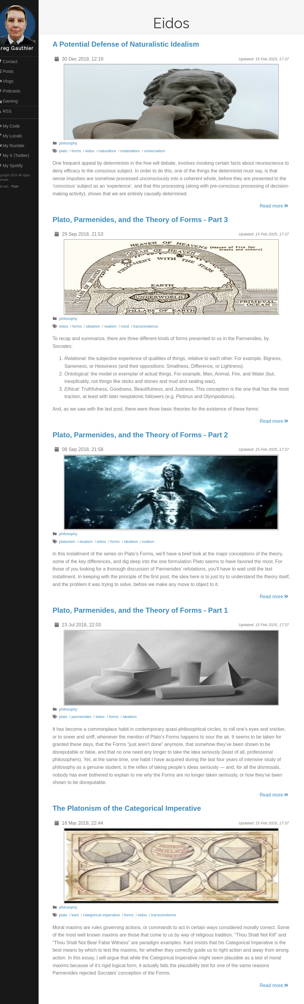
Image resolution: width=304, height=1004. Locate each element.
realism (113, 326)
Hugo (20, 186)
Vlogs (11, 81)
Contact (13, 61)
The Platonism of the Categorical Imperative (130, 808)
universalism (157, 151)
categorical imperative (104, 915)
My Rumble (17, 145)
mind (128, 326)
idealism (96, 326)
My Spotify (16, 165)
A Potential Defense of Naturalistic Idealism (129, 44)
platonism (70, 541)
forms (79, 151)
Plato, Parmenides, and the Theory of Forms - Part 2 (143, 435)
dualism (89, 541)
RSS (10, 111)
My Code (14, 126)
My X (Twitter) (19, 155)
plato (66, 151)
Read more (277, 205)
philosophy (71, 143)
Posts (11, 71)
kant (78, 915)
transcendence (148, 326)
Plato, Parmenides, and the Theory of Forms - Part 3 (143, 220)
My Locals (15, 135)
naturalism (110, 151)
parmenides (84, 716)
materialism (132, 151)
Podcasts (14, 91)
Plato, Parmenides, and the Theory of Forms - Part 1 (143, 610)
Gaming (13, 101)
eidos (92, 151)
